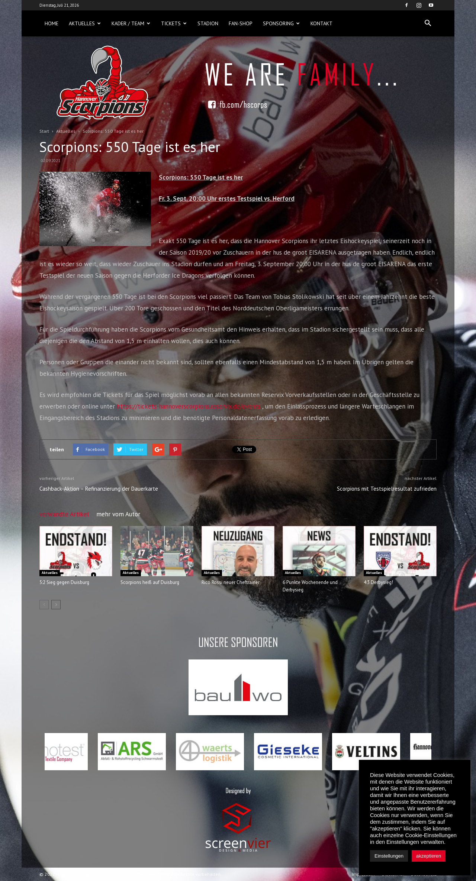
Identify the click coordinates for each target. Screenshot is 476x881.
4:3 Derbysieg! (378, 582)
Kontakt (321, 23)
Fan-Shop (241, 23)
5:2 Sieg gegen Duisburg (64, 582)
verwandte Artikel (64, 514)
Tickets (174, 23)
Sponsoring (281, 23)
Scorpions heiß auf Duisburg (149, 582)
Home (51, 23)
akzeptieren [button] (428, 856)
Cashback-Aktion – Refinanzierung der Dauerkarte (98, 488)
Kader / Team (131, 23)
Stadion (207, 23)
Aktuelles (85, 23)
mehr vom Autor (118, 514)
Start (44, 131)
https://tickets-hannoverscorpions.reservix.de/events (188, 406)
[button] (428, 23)
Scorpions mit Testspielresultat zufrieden (387, 488)
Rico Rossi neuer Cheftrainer (231, 582)
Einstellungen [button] (388, 856)
